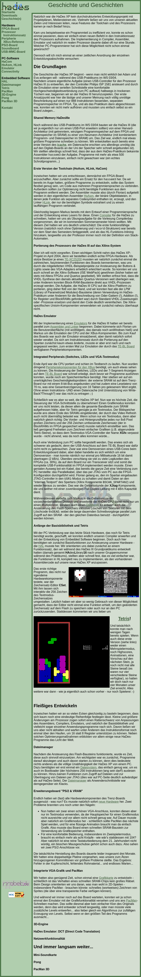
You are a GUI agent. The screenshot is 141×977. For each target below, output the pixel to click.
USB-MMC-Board (13, 51)
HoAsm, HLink (12, 64)
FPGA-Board (10, 28)
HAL (5, 81)
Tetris (5, 88)
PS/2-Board (9, 45)
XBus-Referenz (13, 41)
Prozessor (9, 32)
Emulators (80, 323)
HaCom (7, 61)
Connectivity (10, 71)
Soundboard (10, 48)
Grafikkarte (106, 877)
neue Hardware (109, 801)
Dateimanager (11, 84)
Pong (5, 97)
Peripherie (9, 38)
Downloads (9, 15)
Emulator (8, 68)
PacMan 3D (9, 101)
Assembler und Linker (64, 326)
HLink (46, 202)
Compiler (105, 215)
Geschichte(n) (11, 18)
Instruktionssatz (14, 35)
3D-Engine (9, 94)
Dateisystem (88, 767)
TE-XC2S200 (73, 259)
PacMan (7, 91)
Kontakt (7, 107)
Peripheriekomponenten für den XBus (70, 367)
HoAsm (88, 195)
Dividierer (92, 505)
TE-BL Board (126, 346)
